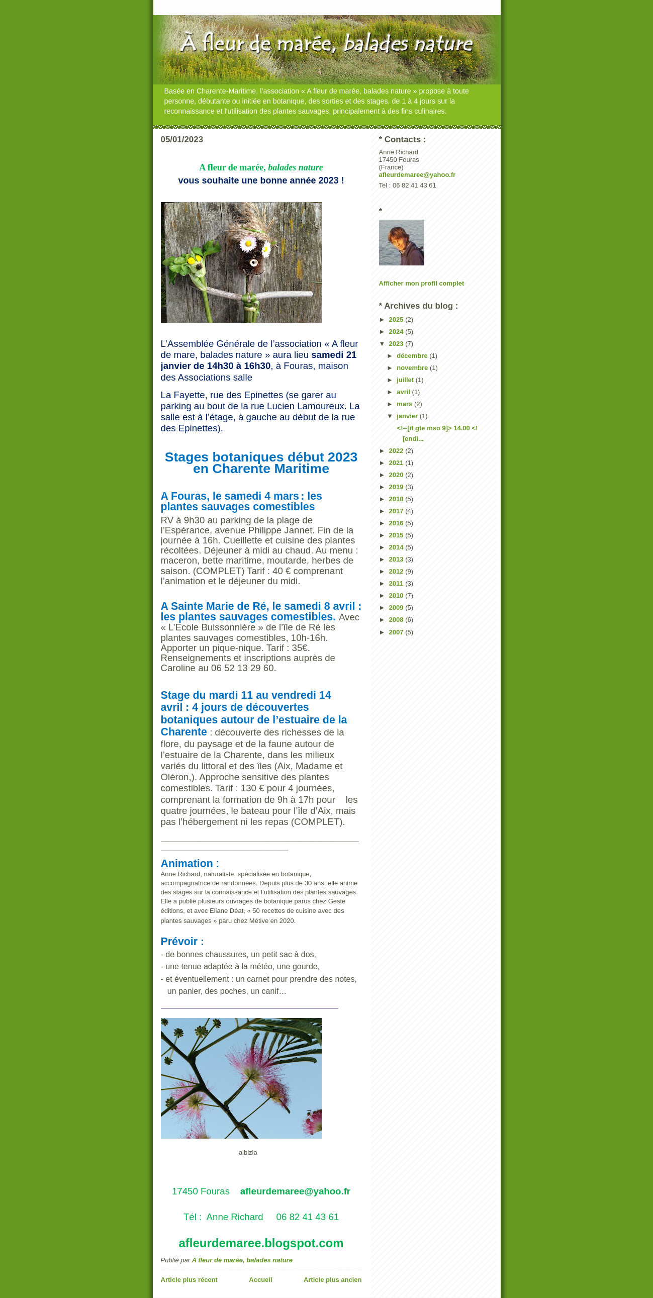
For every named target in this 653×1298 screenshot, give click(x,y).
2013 (397, 559)
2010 (397, 595)
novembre (413, 368)
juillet (406, 380)
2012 (397, 571)
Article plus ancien (333, 1279)
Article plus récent (189, 1279)
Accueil (260, 1279)
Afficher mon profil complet (421, 283)
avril (404, 392)
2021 (397, 463)
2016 (397, 523)
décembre (413, 355)
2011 (397, 583)
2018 (397, 499)
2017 (397, 511)
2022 (397, 450)
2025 (397, 319)
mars (405, 404)
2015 (397, 535)
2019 (397, 487)
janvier (408, 416)
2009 (397, 607)
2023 (397, 343)
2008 (397, 619)
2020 (397, 475)
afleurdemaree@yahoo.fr (417, 174)
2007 (397, 632)
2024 (397, 331)
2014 (397, 547)
